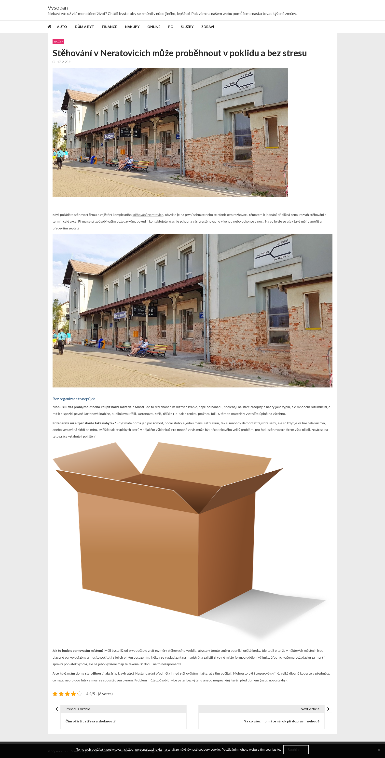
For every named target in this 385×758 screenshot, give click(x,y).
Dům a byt (84, 27)
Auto (62, 27)
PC (170, 27)
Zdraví (207, 27)
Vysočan (58, 7)
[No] (378, 749)
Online (153, 27)
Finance (109, 27)
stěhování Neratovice (148, 215)
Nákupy (132, 27)
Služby (187, 27)
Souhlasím (296, 750)
